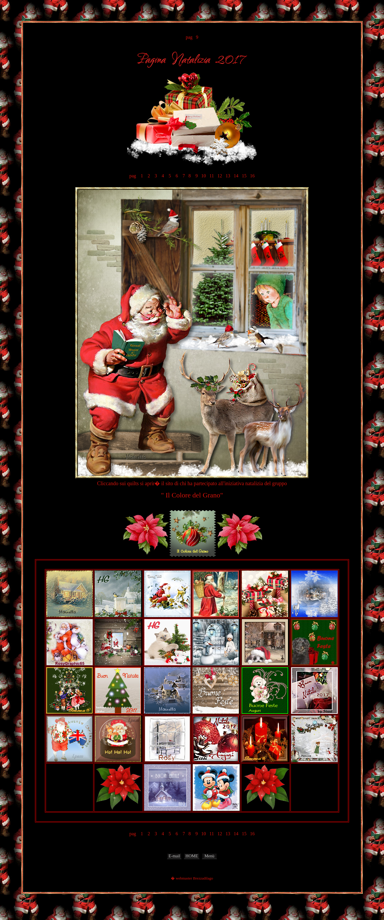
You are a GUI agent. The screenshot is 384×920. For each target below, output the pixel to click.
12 (219, 175)
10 (203, 175)
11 (211, 175)
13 (228, 175)
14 (236, 175)
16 (252, 175)
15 (244, 175)
